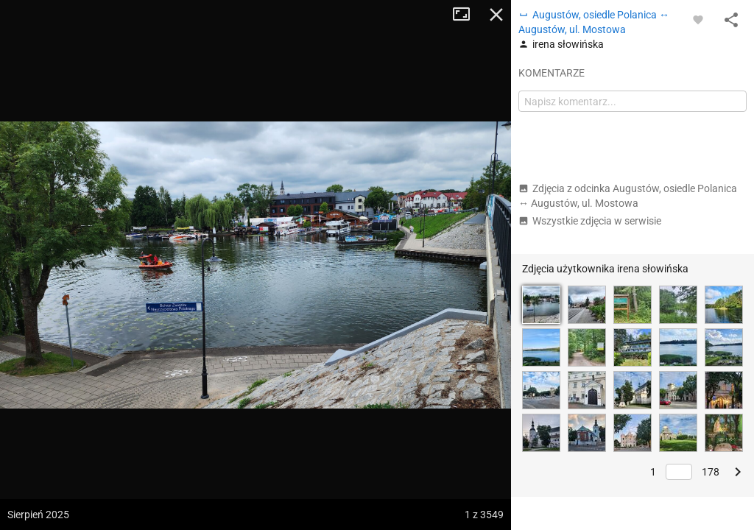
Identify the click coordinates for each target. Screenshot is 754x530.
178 (710, 472)
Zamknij (496, 14)
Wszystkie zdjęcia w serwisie (589, 221)
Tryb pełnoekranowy (467, 14)
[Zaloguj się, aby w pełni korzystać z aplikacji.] (698, 19)
